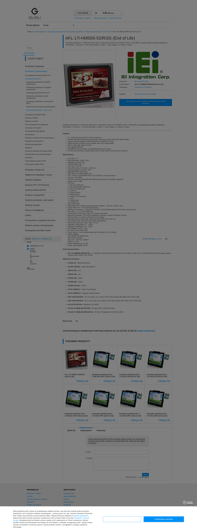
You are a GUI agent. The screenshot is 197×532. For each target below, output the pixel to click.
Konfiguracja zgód (122, 519)
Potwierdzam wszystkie (164, 519)
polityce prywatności (81, 516)
